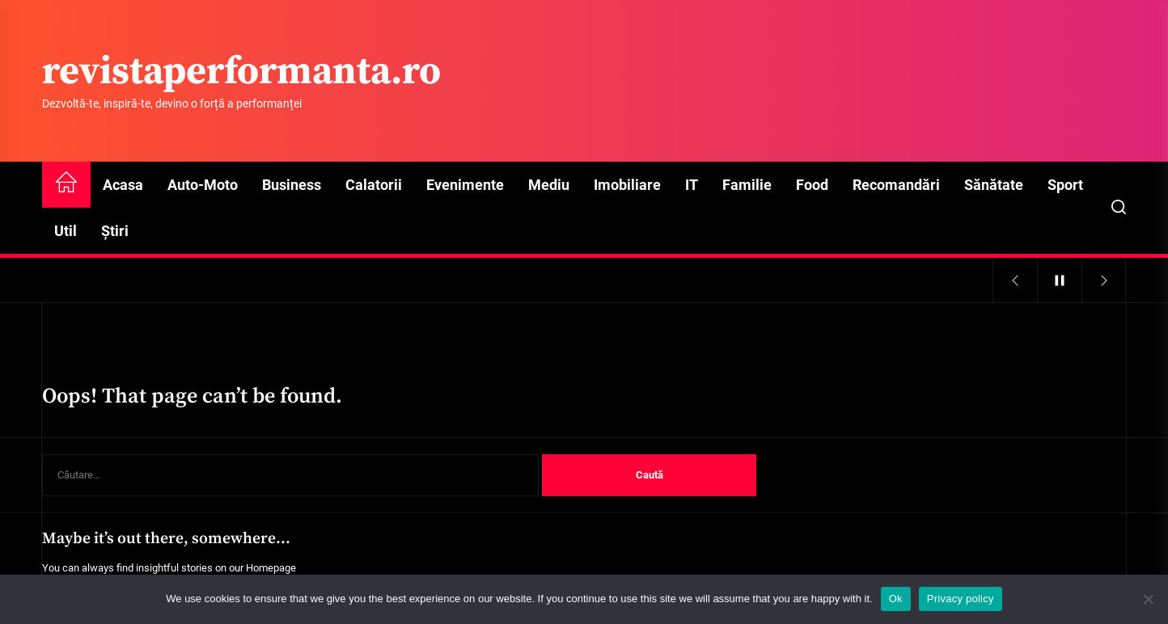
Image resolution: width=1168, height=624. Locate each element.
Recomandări (896, 184)
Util (65, 230)
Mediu (548, 184)
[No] (1148, 599)
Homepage (271, 568)
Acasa (123, 184)
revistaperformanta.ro (241, 72)
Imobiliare (627, 184)
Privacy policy (960, 598)
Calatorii (373, 184)
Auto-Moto (202, 184)
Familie (747, 184)
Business (291, 184)
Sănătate (993, 184)
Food (812, 184)
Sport (1065, 184)
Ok (896, 598)
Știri (115, 230)
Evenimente (465, 184)
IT (691, 184)
